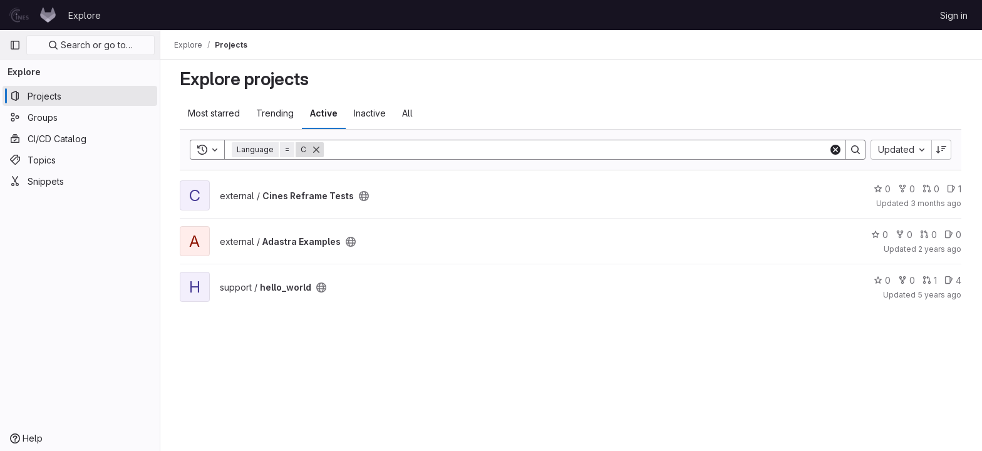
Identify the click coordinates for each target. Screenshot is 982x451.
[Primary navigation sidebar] (15, 45)
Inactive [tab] (370, 113)
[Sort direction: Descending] (942, 150)
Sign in (954, 15)
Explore (84, 15)
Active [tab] (324, 113)
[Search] (577, 149)
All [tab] (408, 113)
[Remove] (316, 149)
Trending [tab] (275, 113)
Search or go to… (90, 44)
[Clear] (836, 149)
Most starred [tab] (214, 113)
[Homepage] (32, 15)
